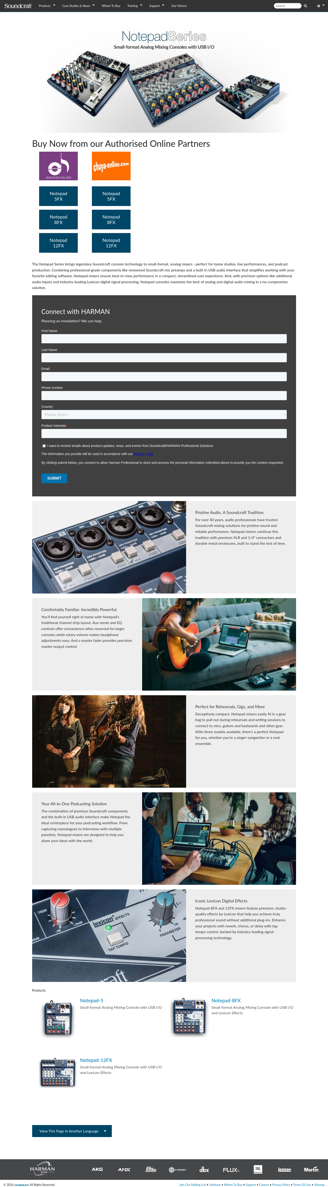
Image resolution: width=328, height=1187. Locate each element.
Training (132, 6)
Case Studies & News (76, 6)
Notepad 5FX (58, 196)
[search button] (305, 5)
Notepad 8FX (58, 219)
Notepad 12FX (58, 242)
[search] (288, 6)
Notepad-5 (91, 1000)
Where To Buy (111, 6)
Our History (179, 6)
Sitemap (319, 1185)
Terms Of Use (302, 1185)
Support (154, 6)
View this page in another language (69, 1131)
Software (215, 1185)
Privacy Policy (281, 1185)
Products (45, 6)
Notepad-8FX (226, 1000)
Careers (264, 1185)
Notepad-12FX (96, 1060)
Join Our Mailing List (192, 1185)
